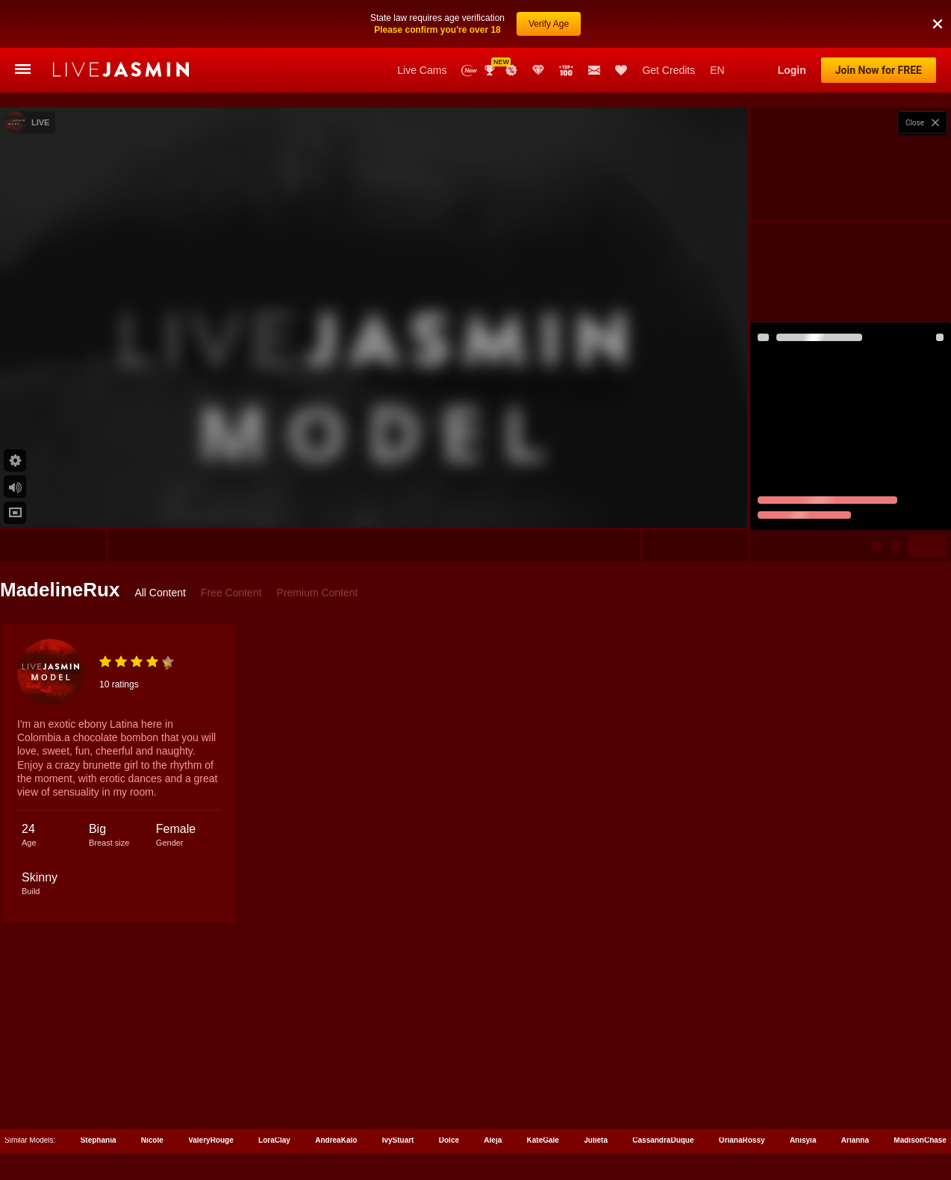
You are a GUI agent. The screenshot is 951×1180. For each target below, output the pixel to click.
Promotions (511, 70)
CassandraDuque (662, 1140)
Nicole (152, 1140)
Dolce (449, 1140)
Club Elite (538, 70)
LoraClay (274, 1140)
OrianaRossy (742, 1140)
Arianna (855, 1140)
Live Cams (421, 70)
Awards (491, 70)
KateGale (543, 1140)
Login (792, 70)
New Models (469, 70)
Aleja (493, 1140)
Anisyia (803, 1140)
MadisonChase (920, 1140)
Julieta (596, 1140)
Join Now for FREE (878, 70)
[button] (937, 6)
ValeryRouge (211, 1140)
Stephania (98, 1140)
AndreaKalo (336, 1140)
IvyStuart (398, 1140)
